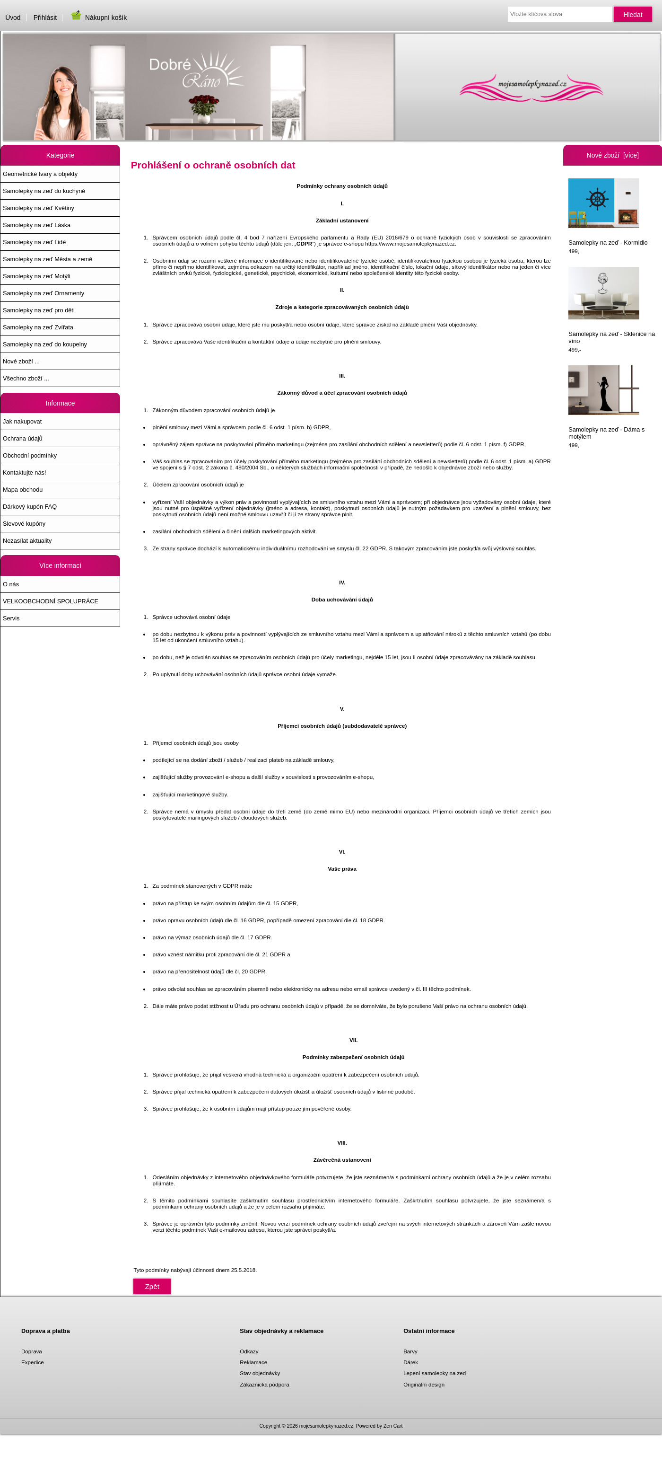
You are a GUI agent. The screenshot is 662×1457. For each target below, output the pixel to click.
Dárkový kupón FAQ (30, 506)
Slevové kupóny (24, 523)
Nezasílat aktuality (27, 540)
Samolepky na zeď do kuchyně (44, 190)
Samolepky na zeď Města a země (47, 259)
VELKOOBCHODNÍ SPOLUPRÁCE (50, 601)
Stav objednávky (260, 1373)
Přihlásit (45, 17)
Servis (11, 618)
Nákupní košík (98, 17)
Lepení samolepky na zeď (434, 1373)
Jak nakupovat (22, 421)
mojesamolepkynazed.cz (326, 1426)
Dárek (410, 1362)
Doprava (31, 1351)
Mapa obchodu (23, 489)
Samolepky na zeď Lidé (34, 242)
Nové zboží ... (21, 361)
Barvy (410, 1351)
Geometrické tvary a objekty (40, 173)
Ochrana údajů (23, 438)
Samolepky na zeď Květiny (38, 208)
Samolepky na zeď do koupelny (45, 344)
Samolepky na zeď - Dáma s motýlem (606, 402)
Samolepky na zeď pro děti (39, 310)
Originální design (423, 1384)
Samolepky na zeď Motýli (36, 276)
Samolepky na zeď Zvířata (38, 327)
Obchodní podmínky (30, 455)
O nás (11, 584)
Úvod (12, 17)
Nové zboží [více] (613, 155)
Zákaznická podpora (264, 1384)
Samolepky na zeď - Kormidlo (607, 212)
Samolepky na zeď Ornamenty (43, 293)
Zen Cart (393, 1426)
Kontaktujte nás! (24, 472)
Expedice (32, 1362)
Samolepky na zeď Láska (36, 225)
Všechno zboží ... (26, 378)
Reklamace (253, 1362)
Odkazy (249, 1351)
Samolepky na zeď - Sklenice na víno (611, 306)
